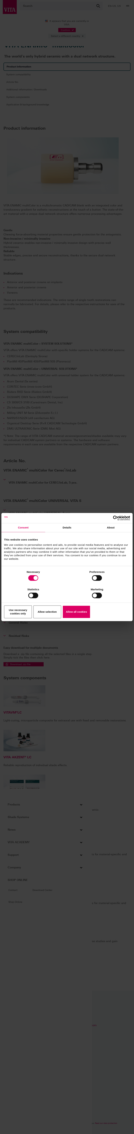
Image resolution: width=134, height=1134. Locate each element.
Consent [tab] (23, 538)
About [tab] (111, 538)
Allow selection (66, 603)
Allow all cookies (109, 603)
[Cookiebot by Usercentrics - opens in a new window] (114, 528)
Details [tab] (67, 538)
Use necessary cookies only (24, 603)
